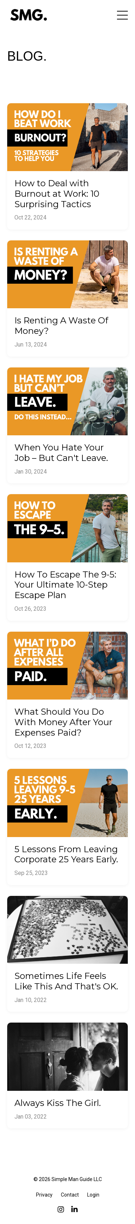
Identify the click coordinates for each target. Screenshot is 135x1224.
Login (93, 1195)
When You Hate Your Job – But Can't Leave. (61, 453)
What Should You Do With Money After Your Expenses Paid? (63, 722)
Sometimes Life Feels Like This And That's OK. (66, 981)
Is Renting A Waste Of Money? (61, 325)
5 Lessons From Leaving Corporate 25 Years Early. (66, 854)
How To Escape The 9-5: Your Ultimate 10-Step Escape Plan (65, 585)
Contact (70, 1195)
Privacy (44, 1195)
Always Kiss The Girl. (57, 1103)
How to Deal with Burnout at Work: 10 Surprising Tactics (56, 193)
